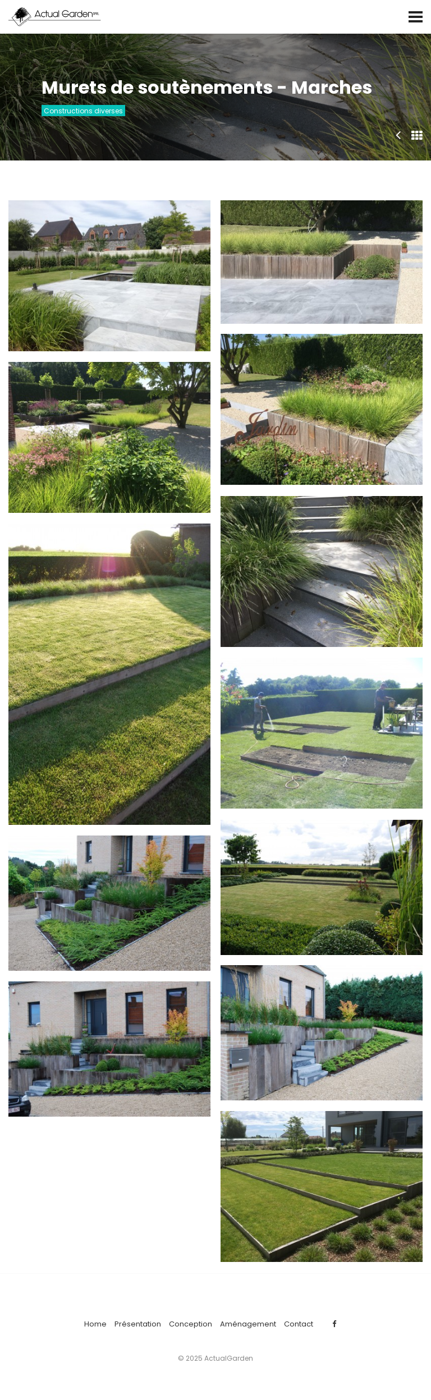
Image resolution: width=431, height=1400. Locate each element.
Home (95, 1324)
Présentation (137, 1324)
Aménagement (248, 1324)
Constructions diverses (83, 111)
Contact (298, 1324)
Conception (190, 1324)
